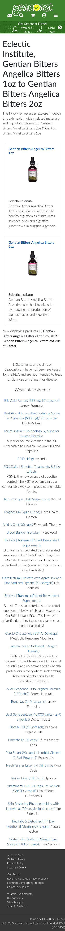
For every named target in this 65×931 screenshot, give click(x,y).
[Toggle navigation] (55, 15)
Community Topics (18, 886)
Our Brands (14, 874)
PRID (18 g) (25, 459)
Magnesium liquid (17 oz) (22, 512)
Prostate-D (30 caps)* (23, 740)
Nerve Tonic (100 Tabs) (27, 778)
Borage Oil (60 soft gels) (27, 727)
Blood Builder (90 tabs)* (24, 532)
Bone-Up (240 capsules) (28, 701)
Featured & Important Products (25, 882)
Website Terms (16, 859)
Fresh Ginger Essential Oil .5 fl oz (29, 765)
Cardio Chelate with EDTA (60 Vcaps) (31, 633)
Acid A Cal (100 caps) (18, 525)
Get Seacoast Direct (32, 24)
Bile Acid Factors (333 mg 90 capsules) (31, 400)
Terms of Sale (15, 854)
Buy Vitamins (15, 897)
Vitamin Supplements (19, 893)
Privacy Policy (15, 863)
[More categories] (60, 27)
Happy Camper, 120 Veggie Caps (26, 499)
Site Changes (15, 902)
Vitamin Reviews (17, 906)
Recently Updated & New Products (28, 878)
